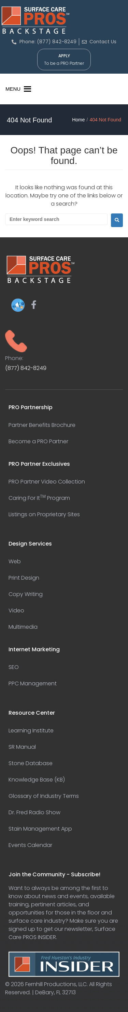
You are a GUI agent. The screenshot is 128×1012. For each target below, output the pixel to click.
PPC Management (33, 683)
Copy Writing (26, 594)
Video (16, 610)
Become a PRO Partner (38, 441)
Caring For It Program (39, 498)
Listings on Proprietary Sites (44, 514)
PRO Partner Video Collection (47, 482)
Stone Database (31, 763)
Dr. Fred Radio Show (34, 812)
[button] (12, 89)
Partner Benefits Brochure (42, 425)
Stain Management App (40, 829)
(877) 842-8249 (25, 368)
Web (15, 561)
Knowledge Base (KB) (37, 780)
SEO (14, 667)
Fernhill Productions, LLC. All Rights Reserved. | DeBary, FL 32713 (58, 988)
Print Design (24, 578)
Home (78, 119)
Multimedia (23, 627)
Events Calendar (30, 845)
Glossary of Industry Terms (44, 796)
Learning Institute (31, 730)
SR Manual (22, 747)
